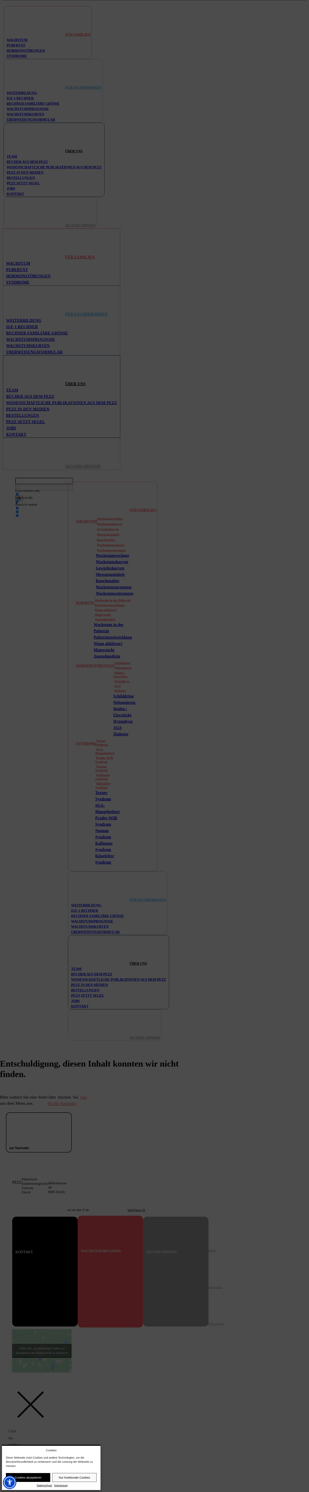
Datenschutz (44, 1485)
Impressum (61, 1485)
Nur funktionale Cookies (74, 1477)
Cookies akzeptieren (28, 1477)
